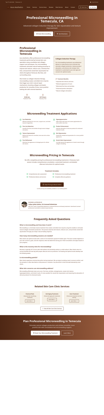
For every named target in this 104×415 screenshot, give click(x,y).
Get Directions (62, 34)
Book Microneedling (43, 34)
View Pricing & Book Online (52, 184)
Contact (73, 7)
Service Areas (43, 7)
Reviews (51, 7)
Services (34, 7)
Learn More (29, 301)
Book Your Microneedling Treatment (45, 333)
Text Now (93, 7)
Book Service (59, 7)
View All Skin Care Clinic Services (52, 308)
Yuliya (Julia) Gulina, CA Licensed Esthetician (42, 204)
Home (28, 7)
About (66, 7)
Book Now (83, 7)
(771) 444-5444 (10, 2)
